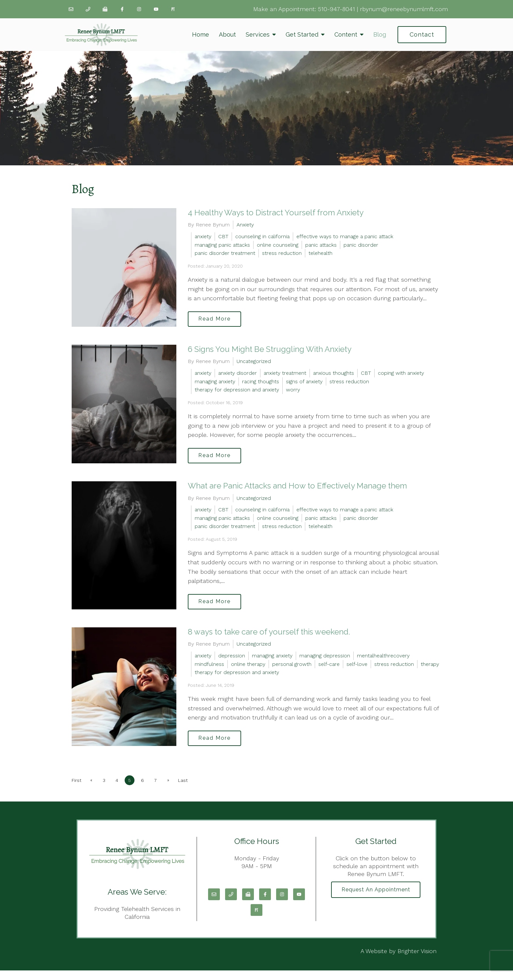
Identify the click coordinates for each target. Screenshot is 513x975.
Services (258, 34)
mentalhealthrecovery (383, 659)
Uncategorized (254, 362)
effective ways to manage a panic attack (344, 236)
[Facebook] (122, 9)
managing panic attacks (222, 245)
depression (231, 659)
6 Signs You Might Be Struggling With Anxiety (269, 350)
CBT (223, 236)
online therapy (248, 667)
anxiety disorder (237, 374)
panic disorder (361, 245)
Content (345, 34)
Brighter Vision (417, 955)
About (227, 34)
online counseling (277, 245)
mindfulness (209, 667)
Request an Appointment (376, 895)
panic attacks (321, 245)
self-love (356, 667)
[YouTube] (156, 9)
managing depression (324, 659)
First (76, 784)
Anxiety (245, 225)
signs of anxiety (304, 382)
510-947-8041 (336, 9)
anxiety (203, 236)
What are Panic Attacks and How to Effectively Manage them (297, 488)
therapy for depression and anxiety (237, 391)
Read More (216, 319)
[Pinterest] (173, 9)
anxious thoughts (333, 374)
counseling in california (262, 236)
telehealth (320, 253)
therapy (430, 667)
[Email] (71, 9)
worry (293, 391)
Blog (379, 34)
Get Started (302, 34)
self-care (329, 667)
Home (200, 34)
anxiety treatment (285, 374)
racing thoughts (260, 382)
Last (189, 784)
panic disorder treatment (225, 253)
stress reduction (282, 253)
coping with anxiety (401, 374)
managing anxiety (215, 382)
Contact (422, 34)
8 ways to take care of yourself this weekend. (269, 635)
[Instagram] (139, 9)
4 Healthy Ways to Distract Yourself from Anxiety (275, 212)
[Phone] (88, 9)
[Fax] (105, 9)
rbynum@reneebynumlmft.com (404, 9)
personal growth (291, 667)
